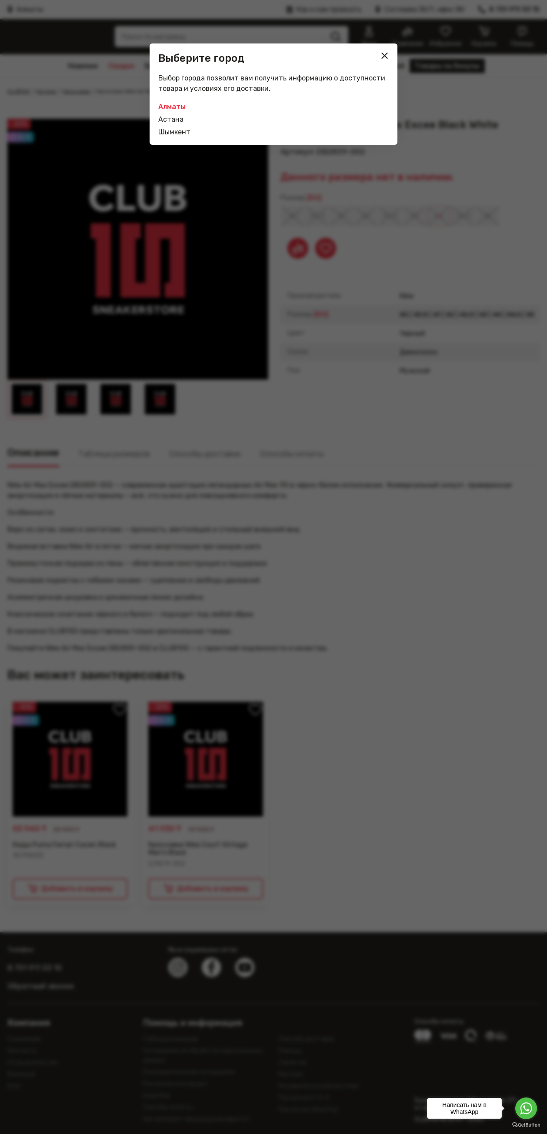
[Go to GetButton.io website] (526, 1125)
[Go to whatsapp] (526, 1108)
